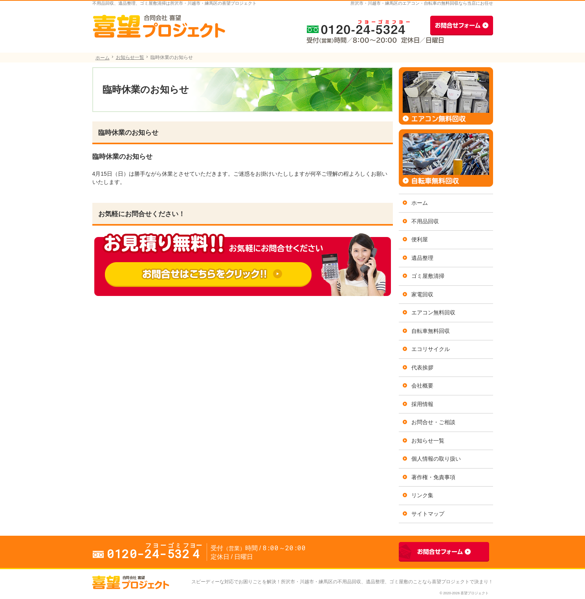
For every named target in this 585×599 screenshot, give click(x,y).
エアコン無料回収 (433, 312)
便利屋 (419, 239)
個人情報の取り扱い (436, 459)
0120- (355, 25)
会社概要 (422, 385)
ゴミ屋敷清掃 (427, 276)
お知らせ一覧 (427, 440)
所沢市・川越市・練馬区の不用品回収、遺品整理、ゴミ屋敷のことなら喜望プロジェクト (375, 581)
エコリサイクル (430, 349)
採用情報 (422, 404)
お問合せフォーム (461, 25)
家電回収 (422, 294)
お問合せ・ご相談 (433, 422)
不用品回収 (425, 221)
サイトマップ (427, 514)
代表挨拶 (422, 367)
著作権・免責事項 (433, 477)
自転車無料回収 (430, 331)
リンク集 (422, 495)
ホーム (419, 203)
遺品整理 (422, 258)
